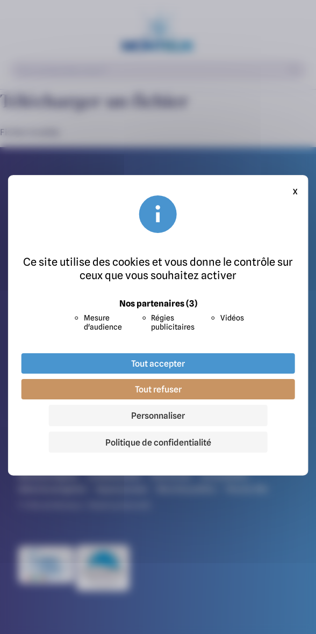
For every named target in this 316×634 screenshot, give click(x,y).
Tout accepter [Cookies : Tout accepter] (158, 363)
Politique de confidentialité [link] (158, 442)
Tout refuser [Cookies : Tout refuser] (158, 389)
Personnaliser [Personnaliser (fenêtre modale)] (158, 415)
